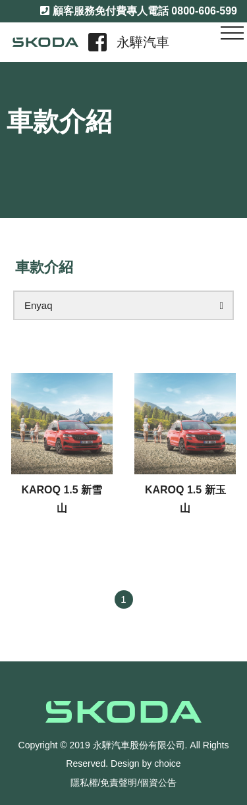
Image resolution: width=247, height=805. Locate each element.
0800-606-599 (204, 10)
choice (167, 763)
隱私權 (84, 782)
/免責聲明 (118, 782)
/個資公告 (157, 782)
